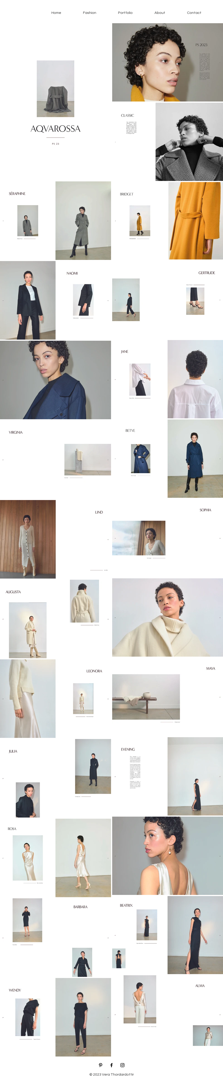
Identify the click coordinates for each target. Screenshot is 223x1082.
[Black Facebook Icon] (111, 1065)
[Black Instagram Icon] (122, 1065)
